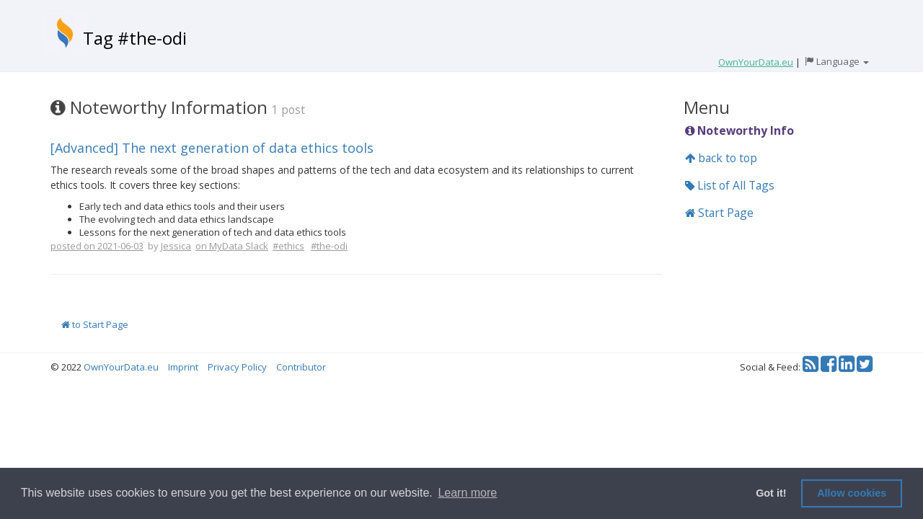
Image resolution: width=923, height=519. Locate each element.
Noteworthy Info (739, 130)
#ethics (288, 245)
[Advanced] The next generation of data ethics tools (212, 147)
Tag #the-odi (135, 38)
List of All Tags (729, 185)
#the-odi (329, 245)
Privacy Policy (237, 366)
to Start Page (94, 324)
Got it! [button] (771, 493)
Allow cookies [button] (851, 493)
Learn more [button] (467, 493)
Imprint (183, 366)
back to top (721, 158)
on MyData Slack (231, 245)
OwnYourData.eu (121, 366)
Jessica (176, 245)
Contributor (301, 366)
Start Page (719, 213)
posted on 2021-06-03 (96, 245)
